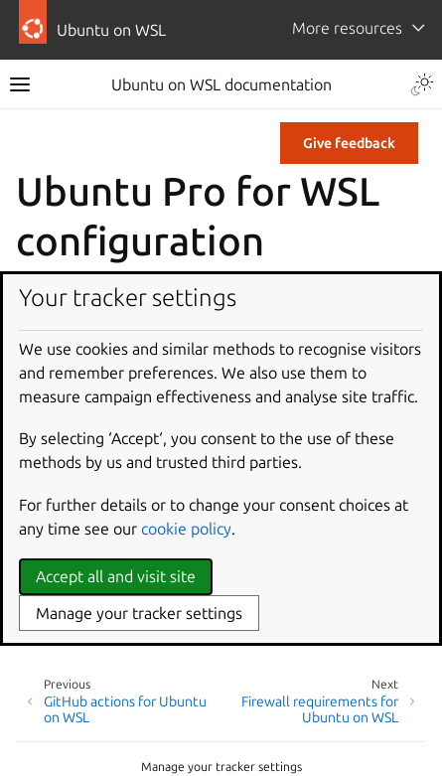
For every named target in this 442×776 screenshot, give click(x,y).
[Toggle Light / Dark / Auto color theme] (422, 84)
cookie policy (186, 529)
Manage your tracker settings (221, 766)
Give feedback (349, 143)
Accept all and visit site (116, 576)
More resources (347, 28)
